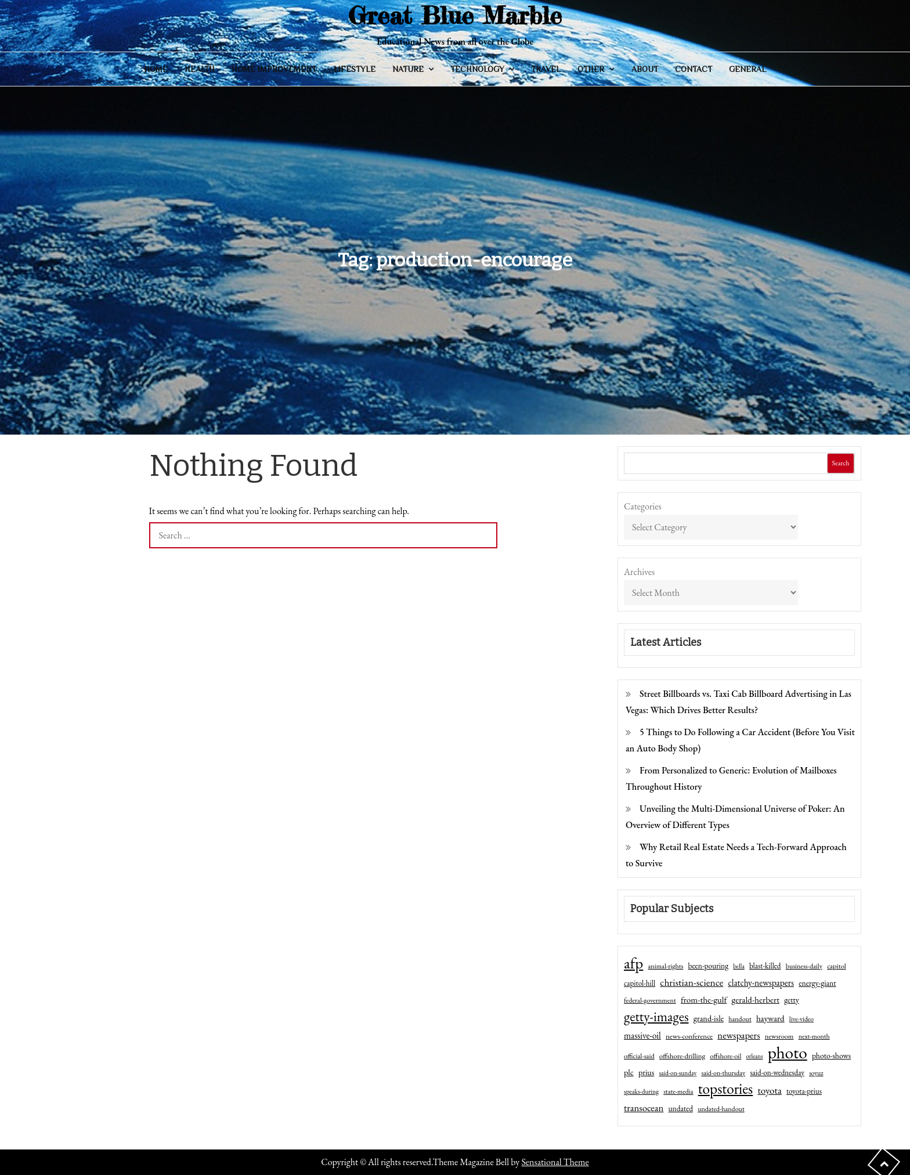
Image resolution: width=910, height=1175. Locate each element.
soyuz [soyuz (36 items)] (816, 1073)
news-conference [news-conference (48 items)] (689, 1036)
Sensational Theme (554, 1162)
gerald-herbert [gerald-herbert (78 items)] (755, 1000)
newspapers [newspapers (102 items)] (738, 1035)
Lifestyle (354, 69)
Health (200, 69)
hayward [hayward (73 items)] (770, 1018)
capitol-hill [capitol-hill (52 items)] (639, 983)
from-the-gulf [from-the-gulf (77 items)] (704, 1000)
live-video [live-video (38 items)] (801, 1018)
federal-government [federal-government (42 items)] (650, 1000)
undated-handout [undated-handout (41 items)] (721, 1108)
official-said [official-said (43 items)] (639, 1056)
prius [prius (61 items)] (646, 1072)
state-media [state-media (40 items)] (678, 1091)
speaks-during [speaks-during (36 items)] (641, 1091)
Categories (643, 506)
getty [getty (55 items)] (791, 1000)
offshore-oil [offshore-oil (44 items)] (725, 1056)
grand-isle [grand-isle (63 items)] (709, 1018)
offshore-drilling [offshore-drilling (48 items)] (682, 1056)
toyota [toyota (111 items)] (769, 1090)
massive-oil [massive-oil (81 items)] (642, 1035)
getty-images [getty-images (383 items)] (656, 1016)
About (644, 69)
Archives (639, 572)
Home (156, 69)
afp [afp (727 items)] (633, 963)
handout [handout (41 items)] (739, 1019)
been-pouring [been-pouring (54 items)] (708, 965)
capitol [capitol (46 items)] (836, 966)
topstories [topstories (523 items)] (725, 1089)
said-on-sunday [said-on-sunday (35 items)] (677, 1073)
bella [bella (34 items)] (739, 966)
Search (840, 463)
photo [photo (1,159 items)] (787, 1052)
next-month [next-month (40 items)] (814, 1036)
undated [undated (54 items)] (681, 1108)
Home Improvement (274, 69)
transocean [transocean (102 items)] (643, 1107)
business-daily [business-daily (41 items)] (804, 966)
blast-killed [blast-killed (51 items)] (765, 966)
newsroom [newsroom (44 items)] (779, 1036)
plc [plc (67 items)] (629, 1072)
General (747, 69)
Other (590, 69)
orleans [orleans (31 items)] (754, 1056)
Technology (477, 69)
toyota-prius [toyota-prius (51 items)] (804, 1091)
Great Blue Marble (455, 15)
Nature (408, 69)
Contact (693, 69)
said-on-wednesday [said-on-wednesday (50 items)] (777, 1073)
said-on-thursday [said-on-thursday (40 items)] (723, 1073)
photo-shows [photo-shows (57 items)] (831, 1055)
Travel (546, 69)
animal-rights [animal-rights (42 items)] (665, 966)
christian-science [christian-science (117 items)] (691, 982)
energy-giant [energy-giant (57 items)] (817, 983)
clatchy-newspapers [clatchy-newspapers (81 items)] (761, 983)
